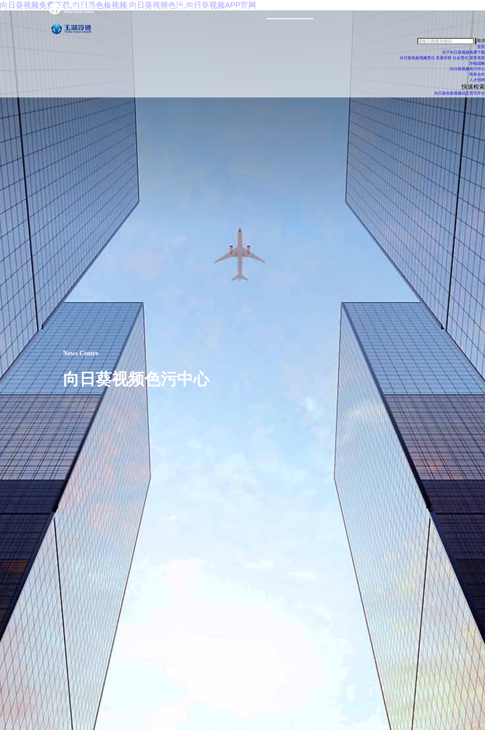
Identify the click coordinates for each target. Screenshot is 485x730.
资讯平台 (477, 96)
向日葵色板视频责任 (417, 60)
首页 (131, 11)
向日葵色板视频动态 (451, 96)
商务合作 (341, 11)
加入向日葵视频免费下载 (397, 11)
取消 (481, 44)
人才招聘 (477, 83)
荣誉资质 (477, 60)
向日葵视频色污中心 (290, 11)
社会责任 (460, 60)
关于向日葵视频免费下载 (182, 11)
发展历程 (444, 60)
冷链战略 (239, 11)
